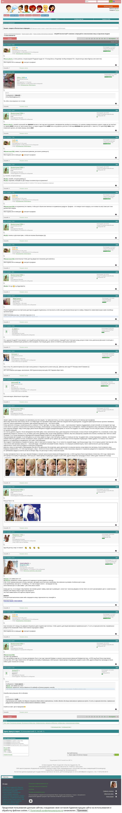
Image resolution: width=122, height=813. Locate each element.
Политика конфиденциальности (38, 783)
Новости (22, 15)
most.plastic (9, 59)
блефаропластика (40, 723)
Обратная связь (109, 794)
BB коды (6, 747)
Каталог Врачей (14, 15)
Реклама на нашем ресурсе (37, 792)
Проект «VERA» (45, 15)
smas (5, 723)
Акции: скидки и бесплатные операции (43, 34)
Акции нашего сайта (27, 34)
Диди (6, 578)
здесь (117, 10)
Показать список (24, 68)
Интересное (28, 15)
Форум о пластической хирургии (12, 34)
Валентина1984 (17, 113)
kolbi (6, 179)
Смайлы (6, 749)
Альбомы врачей (78, 19)
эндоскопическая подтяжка (72, 723)
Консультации (36, 15)
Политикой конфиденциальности (46, 810)
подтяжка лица (61, 723)
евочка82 (15, 382)
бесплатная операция (15, 723)
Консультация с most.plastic (27, 19)
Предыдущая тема (56, 727)
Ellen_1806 (21, 77)
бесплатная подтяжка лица (28, 723)
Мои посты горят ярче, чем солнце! (32, 570)
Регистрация (108, 6)
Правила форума (8, 754)
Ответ (10, 39)
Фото (57, 19)
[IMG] (5, 750)
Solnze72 (7, 580)
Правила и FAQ (106, 19)
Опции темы (114, 41)
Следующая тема (66, 727)
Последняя (112, 38)
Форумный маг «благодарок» (23, 53)
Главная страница (108, 791)
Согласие (31, 789)
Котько (14, 354)
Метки (5, 720)
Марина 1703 (17, 535)
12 (104, 38)
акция (8, 723)
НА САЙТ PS (6, 15)
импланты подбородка (51, 723)
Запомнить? (117, 1)
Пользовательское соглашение (38, 786)
